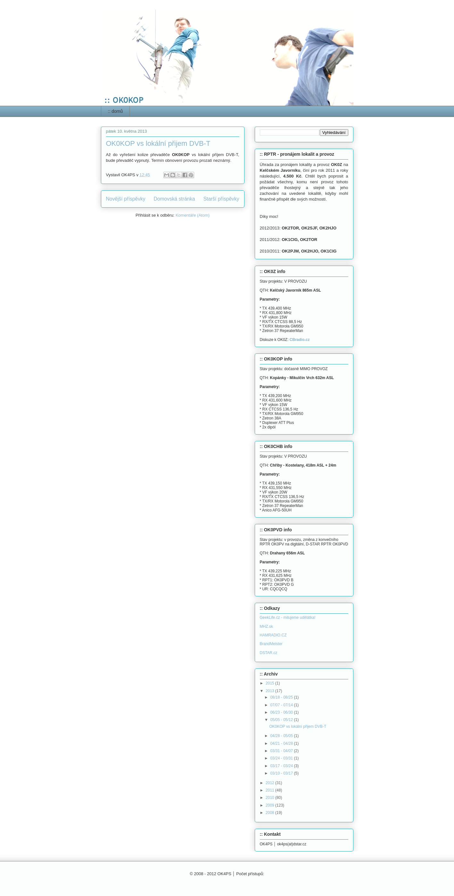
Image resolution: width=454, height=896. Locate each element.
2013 (270, 691)
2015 (270, 683)
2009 (270, 805)
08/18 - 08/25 (282, 697)
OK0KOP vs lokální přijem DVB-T (158, 143)
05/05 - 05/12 (282, 720)
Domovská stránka (174, 199)
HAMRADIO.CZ (273, 635)
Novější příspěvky (125, 199)
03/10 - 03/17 (282, 773)
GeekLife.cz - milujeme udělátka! (288, 617)
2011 (270, 790)
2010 (270, 797)
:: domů (115, 111)
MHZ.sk (266, 626)
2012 (270, 783)
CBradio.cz (300, 339)
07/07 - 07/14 (282, 705)
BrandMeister (271, 644)
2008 (270, 812)
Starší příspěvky (221, 199)
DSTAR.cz (268, 653)
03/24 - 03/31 (282, 758)
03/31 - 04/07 (282, 751)
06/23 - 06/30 (282, 712)
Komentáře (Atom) (193, 215)
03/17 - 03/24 (282, 766)
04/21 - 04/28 (282, 743)
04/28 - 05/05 (282, 736)
